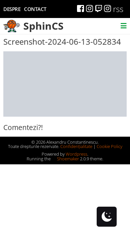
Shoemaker (65, 159)
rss (118, 8)
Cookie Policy (109, 146)
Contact (35, 9)
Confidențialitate (76, 146)
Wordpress (76, 154)
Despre (11, 9)
